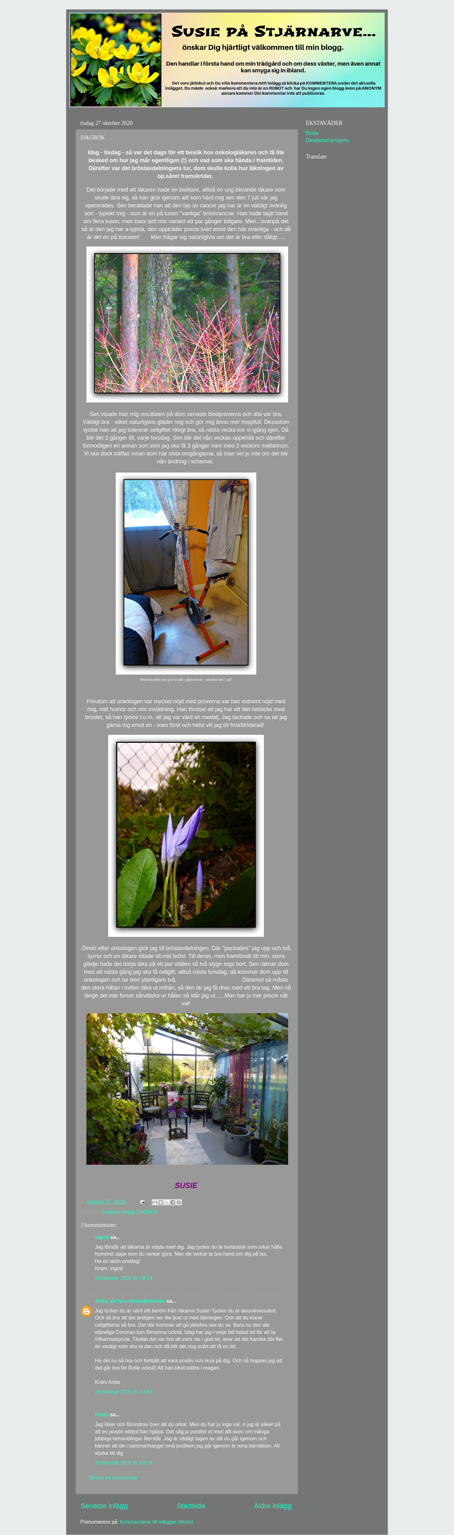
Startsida (191, 1506)
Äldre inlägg (273, 1506)
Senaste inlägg (104, 1506)
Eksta (312, 133)
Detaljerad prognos (327, 140)
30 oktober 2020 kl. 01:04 (124, 1463)
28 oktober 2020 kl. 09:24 (124, 1278)
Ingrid (102, 1237)
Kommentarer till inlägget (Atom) (156, 1522)
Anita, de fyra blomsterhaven (130, 1301)
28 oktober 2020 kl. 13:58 (124, 1392)
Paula (101, 1414)
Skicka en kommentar (113, 1477)
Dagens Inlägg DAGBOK (130, 1212)
